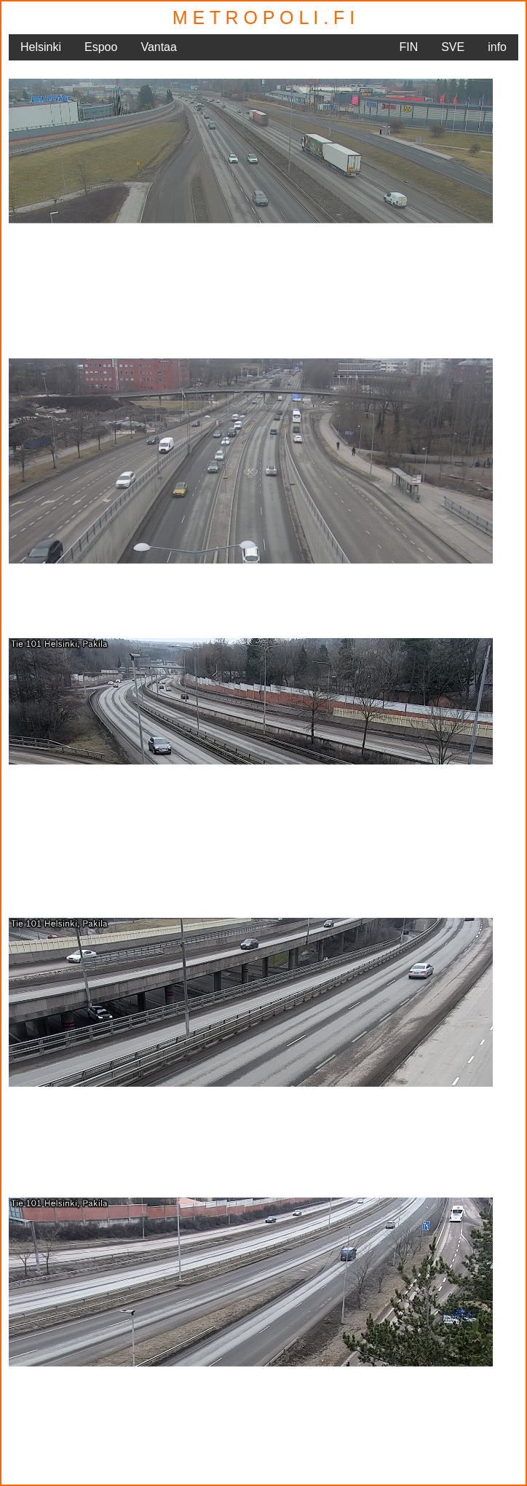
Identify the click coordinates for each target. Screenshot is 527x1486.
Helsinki (40, 47)
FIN (408, 47)
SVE (452, 47)
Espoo (100, 47)
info (497, 47)
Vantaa (158, 47)
